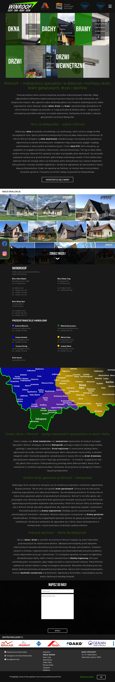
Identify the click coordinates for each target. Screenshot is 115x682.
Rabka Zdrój (47, 662)
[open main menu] (110, 6)
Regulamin (46, 652)
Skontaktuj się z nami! (57, 179)
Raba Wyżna (47, 659)
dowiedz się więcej (86, 676)
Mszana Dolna (48, 665)
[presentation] (57, 623)
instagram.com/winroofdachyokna (18, 655)
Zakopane (46, 667)
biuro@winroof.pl (11, 659)
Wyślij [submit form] (57, 630)
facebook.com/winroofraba (15, 652)
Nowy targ (47, 657)
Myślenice (46, 670)
